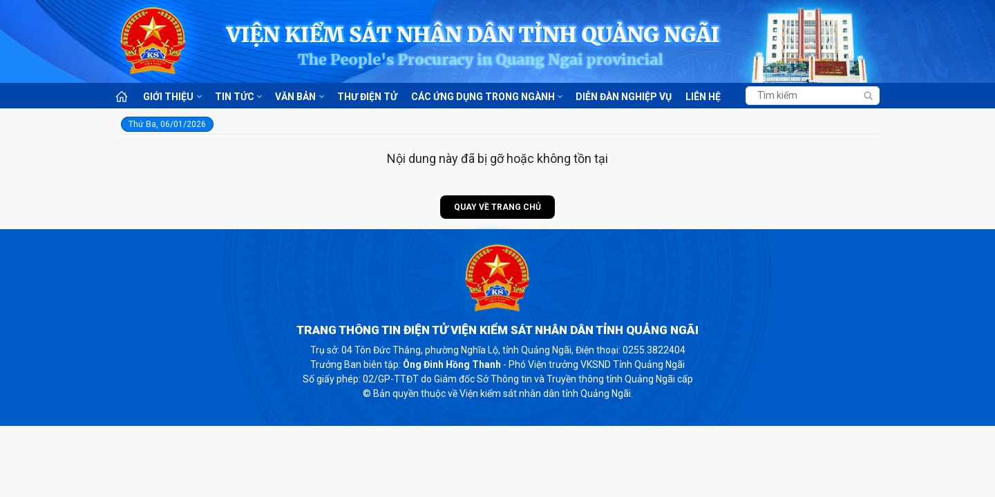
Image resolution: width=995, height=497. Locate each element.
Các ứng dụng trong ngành (483, 96)
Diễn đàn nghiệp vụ (624, 96)
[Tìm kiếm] (813, 95)
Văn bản (295, 96)
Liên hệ (703, 96)
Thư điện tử (367, 96)
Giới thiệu (168, 96)
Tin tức (234, 96)
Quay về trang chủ (497, 207)
